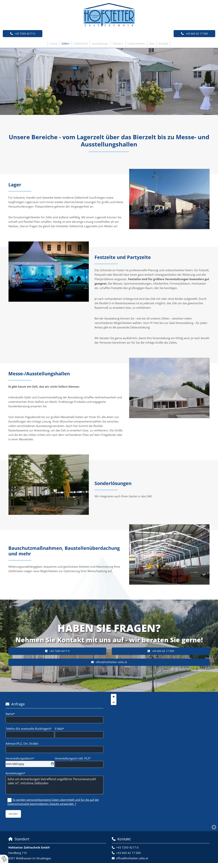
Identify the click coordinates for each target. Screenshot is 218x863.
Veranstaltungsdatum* (20, 758)
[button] (194, 33)
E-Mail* (59, 728)
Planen (117, 43)
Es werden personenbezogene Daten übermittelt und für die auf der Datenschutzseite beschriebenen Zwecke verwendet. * (53, 802)
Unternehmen (136, 43)
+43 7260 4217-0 (127, 847)
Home (54, 43)
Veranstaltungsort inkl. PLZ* (73, 758)
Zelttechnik (81, 43)
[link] (66, 43)
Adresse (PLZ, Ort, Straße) (22, 743)
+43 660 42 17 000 (128, 853)
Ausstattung (99, 43)
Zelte (64, 43)
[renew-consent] (4, 859)
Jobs (151, 43)
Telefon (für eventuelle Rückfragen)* (28, 728)
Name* (10, 713)
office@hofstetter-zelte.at (132, 858)
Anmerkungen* (15, 773)
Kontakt (163, 43)
